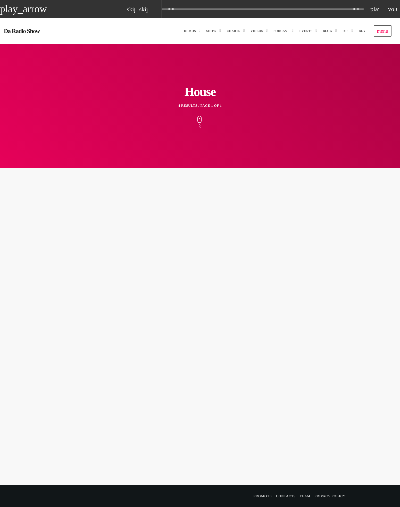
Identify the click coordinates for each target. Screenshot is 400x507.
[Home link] (22, 31)
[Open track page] (156, 9)
